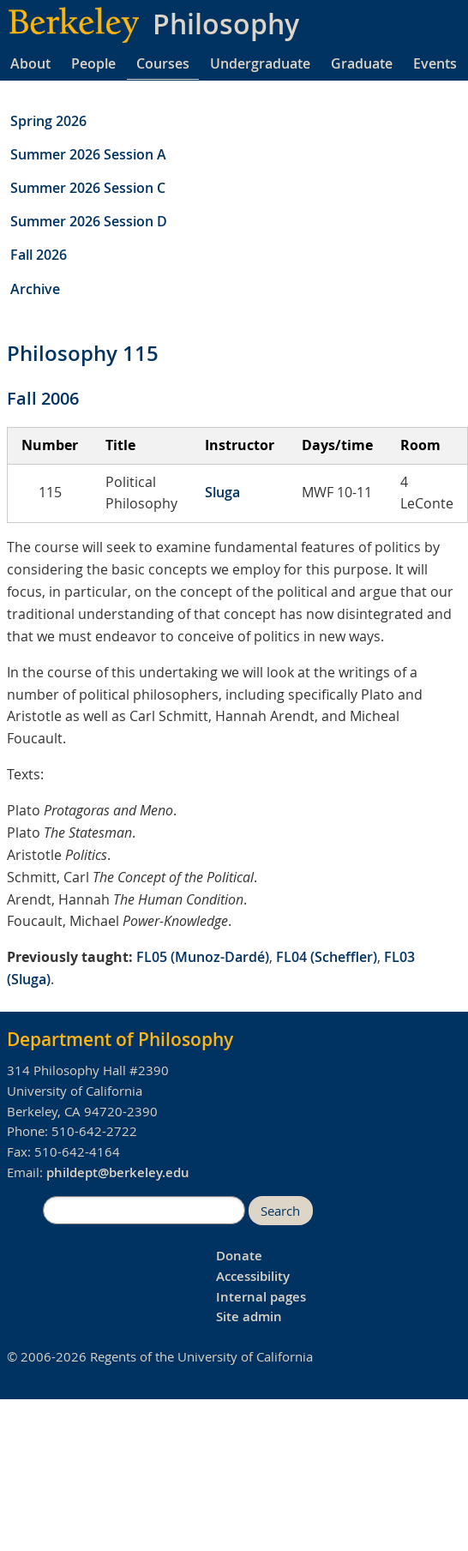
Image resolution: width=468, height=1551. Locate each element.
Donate (239, 1255)
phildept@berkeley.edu (117, 1172)
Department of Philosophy (120, 1039)
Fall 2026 (38, 254)
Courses (162, 63)
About (30, 63)
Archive (35, 289)
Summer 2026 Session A (88, 154)
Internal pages (261, 1297)
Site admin (249, 1316)
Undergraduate (260, 63)
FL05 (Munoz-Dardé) (202, 956)
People (93, 63)
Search (280, 1211)
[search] (144, 1210)
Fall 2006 (43, 398)
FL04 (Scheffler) (326, 956)
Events (435, 63)
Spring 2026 (48, 120)
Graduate (362, 63)
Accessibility (253, 1276)
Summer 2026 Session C (87, 187)
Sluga (222, 492)
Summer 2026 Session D (88, 221)
